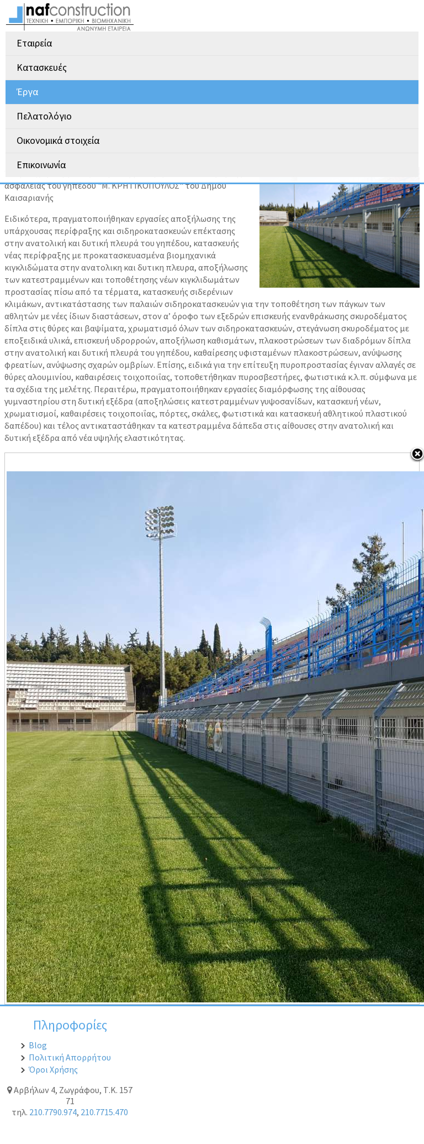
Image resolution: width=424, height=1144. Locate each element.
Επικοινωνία (41, 165)
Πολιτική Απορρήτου (70, 1057)
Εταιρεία (34, 43)
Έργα (27, 92)
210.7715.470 (104, 1111)
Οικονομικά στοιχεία (58, 140)
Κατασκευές (42, 67)
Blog (38, 1045)
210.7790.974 (53, 1111)
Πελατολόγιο (44, 116)
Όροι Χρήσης (53, 1069)
